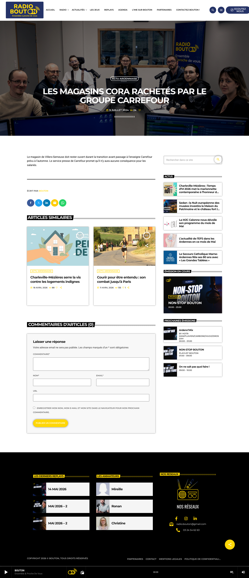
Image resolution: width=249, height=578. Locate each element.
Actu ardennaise (124, 78)
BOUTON (43, 191)
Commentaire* (41, 354)
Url (35, 391)
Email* (100, 376)
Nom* (36, 376)
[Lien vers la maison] (25, 10)
